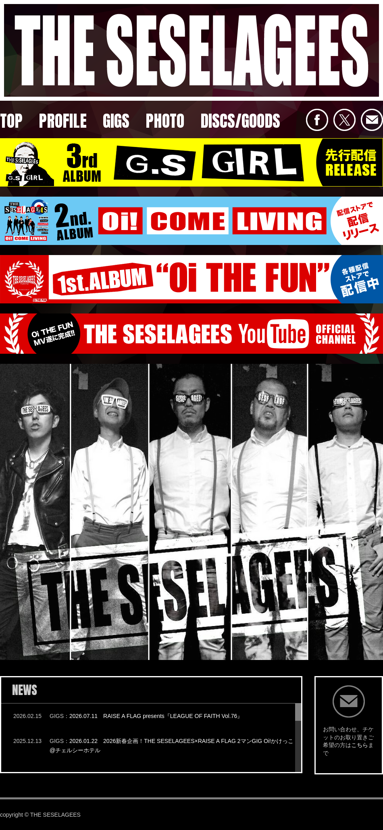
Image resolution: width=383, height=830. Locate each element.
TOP (11, 121)
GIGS (116, 121)
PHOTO (165, 121)
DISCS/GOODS (240, 121)
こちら (359, 745)
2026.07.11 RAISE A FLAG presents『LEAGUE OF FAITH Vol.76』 (156, 716)
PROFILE (63, 121)
